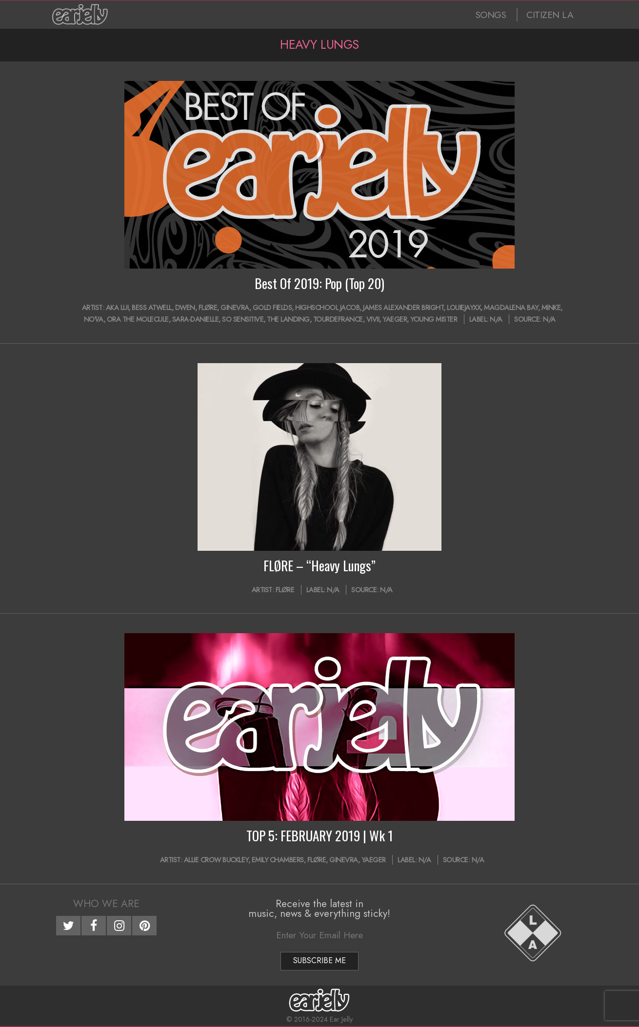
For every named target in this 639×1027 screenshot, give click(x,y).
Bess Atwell (152, 307)
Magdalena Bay (511, 307)
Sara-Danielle (195, 319)
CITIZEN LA (549, 14)
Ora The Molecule (138, 319)
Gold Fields (272, 307)
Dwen (185, 307)
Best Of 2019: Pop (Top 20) (319, 283)
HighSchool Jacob (327, 307)
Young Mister (433, 319)
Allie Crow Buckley (216, 860)
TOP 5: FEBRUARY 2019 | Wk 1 (319, 835)
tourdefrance (338, 319)
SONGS (491, 14)
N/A (496, 319)
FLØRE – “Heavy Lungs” (319, 565)
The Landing (288, 319)
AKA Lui (117, 307)
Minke (551, 307)
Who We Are (106, 903)
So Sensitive (242, 319)
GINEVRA (234, 307)
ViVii (372, 319)
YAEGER (394, 319)
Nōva (93, 319)
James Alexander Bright (403, 307)
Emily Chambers (278, 860)
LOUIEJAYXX (463, 307)
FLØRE (208, 307)
